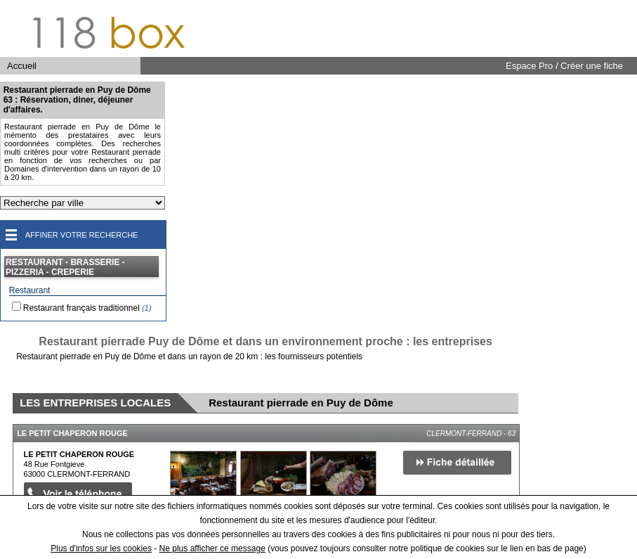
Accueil (22, 65)
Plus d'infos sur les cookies (101, 548)
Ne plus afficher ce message (212, 548)
